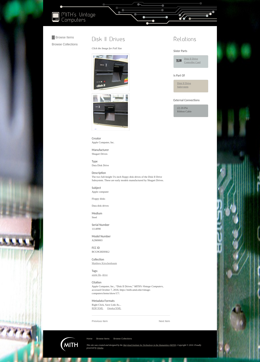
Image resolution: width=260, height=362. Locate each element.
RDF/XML (97, 308)
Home (89, 338)
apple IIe (96, 274)
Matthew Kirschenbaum (104, 263)
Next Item (164, 321)
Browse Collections (65, 44)
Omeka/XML (114, 308)
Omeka (100, 348)
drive (105, 274)
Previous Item (100, 321)
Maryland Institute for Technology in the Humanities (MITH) (149, 345)
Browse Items (64, 37)
